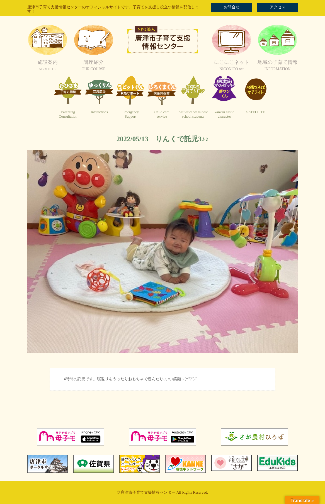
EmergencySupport (130, 114)
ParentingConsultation (68, 114)
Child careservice (161, 114)
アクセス (277, 7)
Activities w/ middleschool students (193, 114)
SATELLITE (255, 112)
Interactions (99, 112)
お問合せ (231, 7)
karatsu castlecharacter (224, 114)
